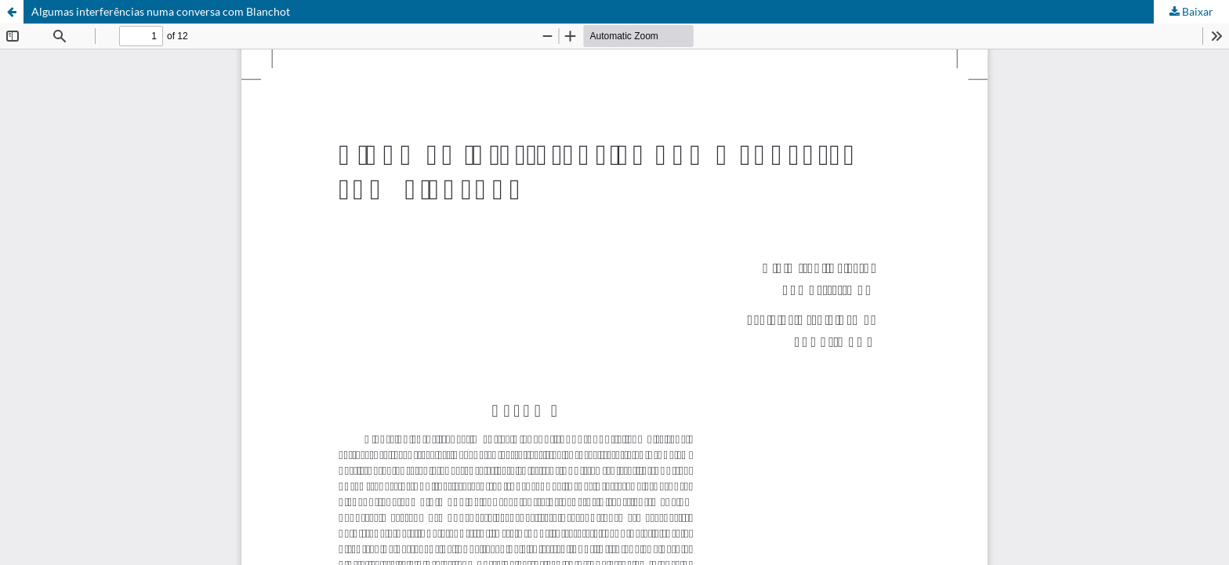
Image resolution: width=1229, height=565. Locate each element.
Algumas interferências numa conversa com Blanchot (160, 11)
